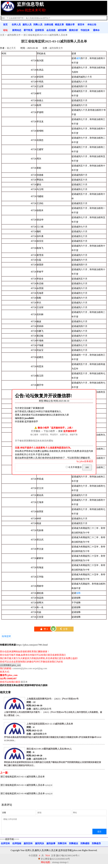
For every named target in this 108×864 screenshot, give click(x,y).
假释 (78, 593)
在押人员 (16, 24)
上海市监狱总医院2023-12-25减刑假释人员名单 (49, 724)
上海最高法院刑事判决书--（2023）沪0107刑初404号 (52, 699)
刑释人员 (37, 24)
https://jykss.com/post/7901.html (32, 645)
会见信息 (50, 30)
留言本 (81, 24)
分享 (64, 629)
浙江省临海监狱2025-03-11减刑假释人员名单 (45, 35)
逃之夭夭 (11, 48)
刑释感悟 (84, 843)
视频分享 (70, 24)
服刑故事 (50, 843)
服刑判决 (39, 843)
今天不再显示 (74, 467)
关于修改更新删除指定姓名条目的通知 (34, 440)
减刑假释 (62, 30)
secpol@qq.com (39, 668)
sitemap (55, 862)
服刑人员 (27, 24)
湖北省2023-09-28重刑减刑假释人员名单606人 (49, 749)
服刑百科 (28, 843)
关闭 (87, 467)
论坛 (5, 30)
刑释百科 (62, 843)
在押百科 (5, 843)
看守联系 (28, 30)
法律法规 (48, 24)
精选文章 (59, 24)
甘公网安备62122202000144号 (55, 859)
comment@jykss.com (22, 668)
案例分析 (73, 30)
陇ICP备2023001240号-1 (67, 855)
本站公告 (91, 24)
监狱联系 (39, 30)
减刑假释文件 (14, 35)
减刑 (78, 58)
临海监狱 (6, 636)
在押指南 (16, 843)
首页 (5, 24)
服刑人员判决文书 (42, 709)
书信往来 (84, 30)
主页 (2, 35)
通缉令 (96, 30)
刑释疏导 (96, 843)
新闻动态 (16, 30)
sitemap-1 (64, 862)
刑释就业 (73, 843)
